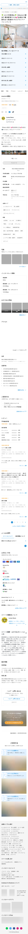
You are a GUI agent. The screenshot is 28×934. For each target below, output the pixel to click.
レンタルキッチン (15, 829)
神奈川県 (20, 8)
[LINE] (7, 928)
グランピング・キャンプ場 (7, 845)
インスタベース (5, 8)
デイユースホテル (14, 838)
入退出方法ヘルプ (21, 411)
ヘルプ (12, 886)
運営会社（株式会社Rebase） (8, 878)
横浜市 (24, 8)
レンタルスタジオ (5, 831)
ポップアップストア (18, 841)
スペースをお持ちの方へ (7, 862)
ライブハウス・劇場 (6, 843)
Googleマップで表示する (20, 350)
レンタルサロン (15, 831)
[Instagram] (17, 928)
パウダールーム (13, 832)
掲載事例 (3, 863)
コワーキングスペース (8, 213)
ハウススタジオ (13, 834)
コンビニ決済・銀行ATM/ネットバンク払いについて (14, 601)
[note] (21, 928)
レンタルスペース (7, 206)
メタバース (13, 854)
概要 (2, 91)
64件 (15, 105)
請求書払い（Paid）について (9, 605)
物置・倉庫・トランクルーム (18, 852)
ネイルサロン (4, 832)
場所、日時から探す (14, 5)
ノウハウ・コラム (5, 871)
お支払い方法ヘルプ (21, 608)
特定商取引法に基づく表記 (7, 875)
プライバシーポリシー (6, 873)
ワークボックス (5, 838)
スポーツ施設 (19, 845)
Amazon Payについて (7, 597)
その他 (7, 854)
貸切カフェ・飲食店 (18, 840)
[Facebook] (14, 928)
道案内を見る (22, 390)
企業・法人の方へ (5, 886)
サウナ (23, 849)
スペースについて (8, 536)
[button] (14, 54)
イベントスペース (5, 836)
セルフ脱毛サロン (5, 852)
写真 (7, 91)
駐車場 (3, 854)
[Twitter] (10, 928)
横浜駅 (12, 369)
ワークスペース (13, 8)
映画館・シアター (5, 851)
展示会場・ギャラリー (6, 841)
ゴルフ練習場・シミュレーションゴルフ (11, 849)
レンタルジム (4, 847)
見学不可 (4, 108)
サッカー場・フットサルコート (16, 847)
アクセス (13, 91)
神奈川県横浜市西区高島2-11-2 (9, 101)
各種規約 (13, 871)
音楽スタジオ (4, 834)
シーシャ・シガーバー (16, 851)
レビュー (20, 91)
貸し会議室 (16, 206)
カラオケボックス (16, 843)
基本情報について (20, 536)
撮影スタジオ (6, 210)
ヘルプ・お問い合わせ (6, 876)
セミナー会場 (21, 827)
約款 (18, 871)
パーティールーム (5, 829)
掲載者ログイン (18, 862)
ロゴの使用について (18, 876)
